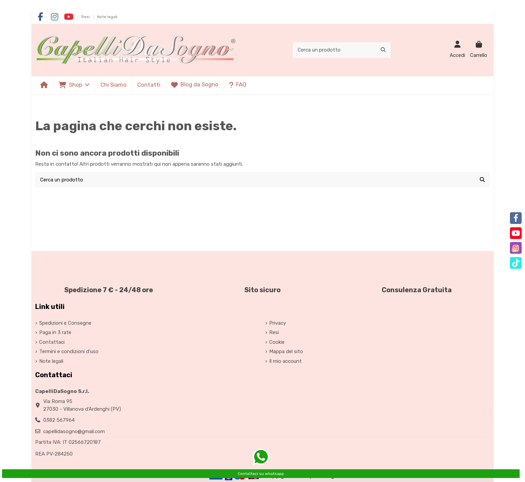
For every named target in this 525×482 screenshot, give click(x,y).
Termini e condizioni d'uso (68, 351)
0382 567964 (59, 420)
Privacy (277, 323)
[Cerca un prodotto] (383, 50)
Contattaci (52, 342)
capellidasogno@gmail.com (74, 431)
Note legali (107, 16)
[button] (74, 85)
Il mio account (285, 361)
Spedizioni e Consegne (65, 323)
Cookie (277, 342)
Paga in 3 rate (55, 332)
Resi (86, 16)
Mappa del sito (286, 351)
